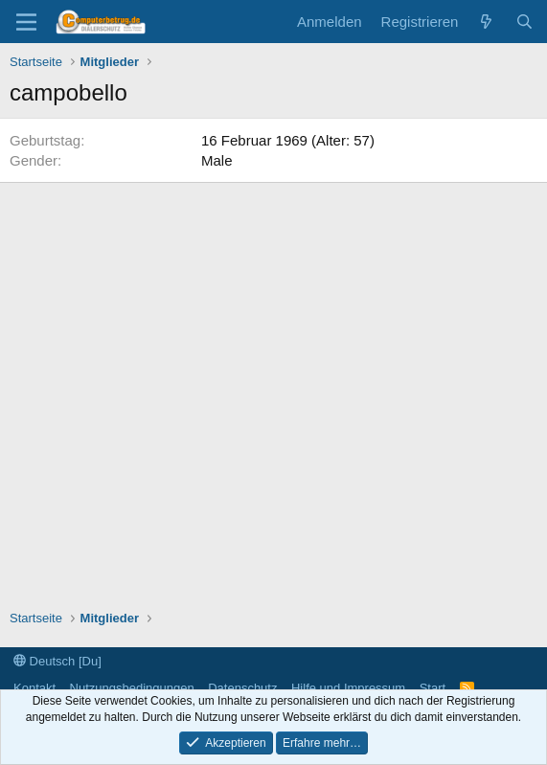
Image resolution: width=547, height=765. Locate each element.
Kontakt (34, 688)
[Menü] (26, 22)
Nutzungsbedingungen (132, 688)
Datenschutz (242, 688)
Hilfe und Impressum (348, 688)
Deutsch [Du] (57, 661)
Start (432, 688)
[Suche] (524, 21)
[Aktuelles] (486, 21)
